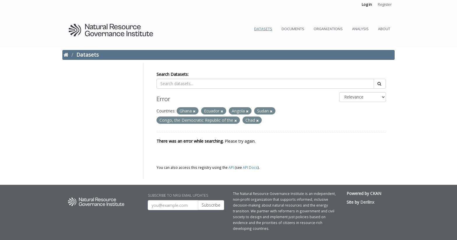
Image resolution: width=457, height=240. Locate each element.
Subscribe (211, 205)
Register (385, 4)
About (384, 28)
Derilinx (367, 202)
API (231, 167)
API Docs (250, 167)
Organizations (328, 28)
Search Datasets (172, 74)
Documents (293, 28)
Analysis (360, 28)
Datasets (263, 28)
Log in (367, 4)
